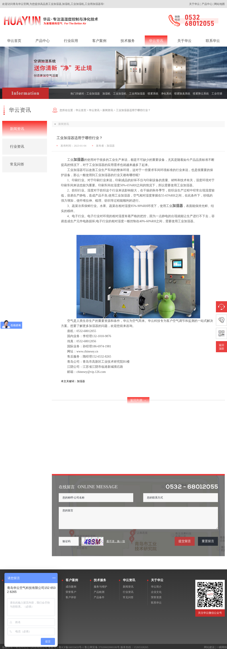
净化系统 (166, 93)
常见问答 (17, 164)
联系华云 (156, 600)
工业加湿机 (119, 93)
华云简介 (156, 584)
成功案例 (71, 584)
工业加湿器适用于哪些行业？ (133, 110)
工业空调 (216, 93)
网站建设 (209, 645)
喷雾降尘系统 (201, 93)
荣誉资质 (156, 595)
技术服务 (100, 578)
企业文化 (156, 590)
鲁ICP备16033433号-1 (71, 645)
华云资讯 (94, 110)
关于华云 (194, 4)
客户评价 (71, 595)
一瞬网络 (221, 645)
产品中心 (207, 4)
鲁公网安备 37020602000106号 (102, 645)
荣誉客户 (71, 590)
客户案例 (72, 578)
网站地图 (219, 4)
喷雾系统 (153, 93)
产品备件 (99, 595)
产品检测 (99, 590)
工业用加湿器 (137, 93)
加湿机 (106, 93)
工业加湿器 (93, 93)
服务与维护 (100, 584)
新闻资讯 (17, 129)
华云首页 (81, 110)
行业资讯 (17, 146)
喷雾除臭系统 (182, 93)
